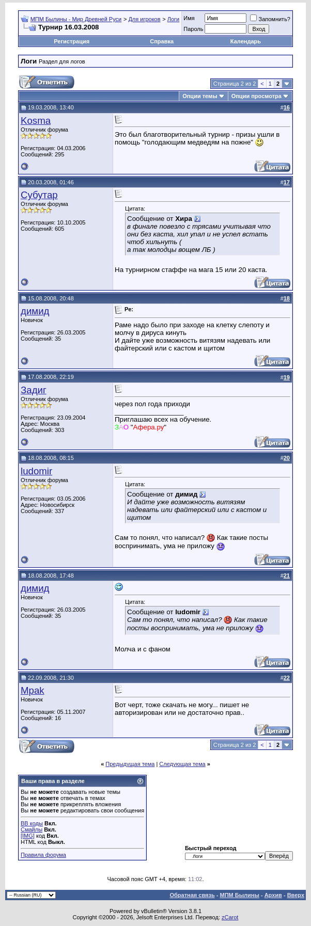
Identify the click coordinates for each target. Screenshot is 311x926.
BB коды (32, 823)
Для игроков (144, 19)
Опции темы (199, 96)
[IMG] (28, 836)
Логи (173, 19)
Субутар (39, 194)
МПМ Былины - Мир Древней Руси (76, 19)
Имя (188, 18)
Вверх (295, 895)
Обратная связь (192, 895)
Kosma (36, 120)
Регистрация (71, 41)
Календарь (245, 41)
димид (35, 311)
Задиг (33, 390)
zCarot (230, 917)
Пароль (193, 29)
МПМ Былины (239, 895)
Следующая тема (182, 764)
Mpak (32, 690)
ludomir (36, 471)
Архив (273, 895)
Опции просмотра (256, 96)
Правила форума (43, 855)
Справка (162, 41)
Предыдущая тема (129, 764)
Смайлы (31, 829)
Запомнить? (270, 19)
